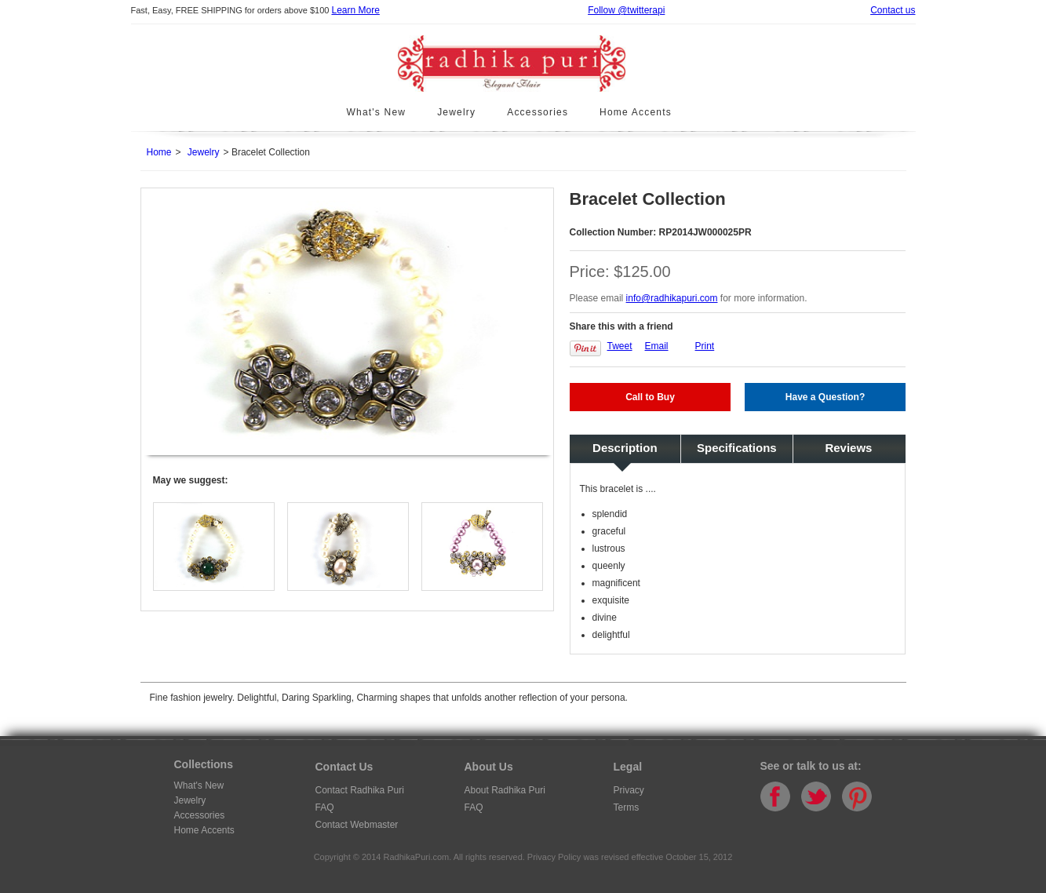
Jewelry (456, 112)
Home (159, 152)
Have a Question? (825, 397)
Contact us (892, 10)
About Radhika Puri (505, 790)
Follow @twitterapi (626, 10)
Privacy (629, 790)
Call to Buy (650, 397)
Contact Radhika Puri (359, 790)
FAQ (324, 807)
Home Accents (636, 112)
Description (625, 447)
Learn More (355, 10)
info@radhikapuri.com (672, 298)
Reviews (848, 447)
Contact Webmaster (357, 824)
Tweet (619, 346)
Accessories (537, 112)
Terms (627, 807)
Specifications (737, 447)
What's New (376, 112)
